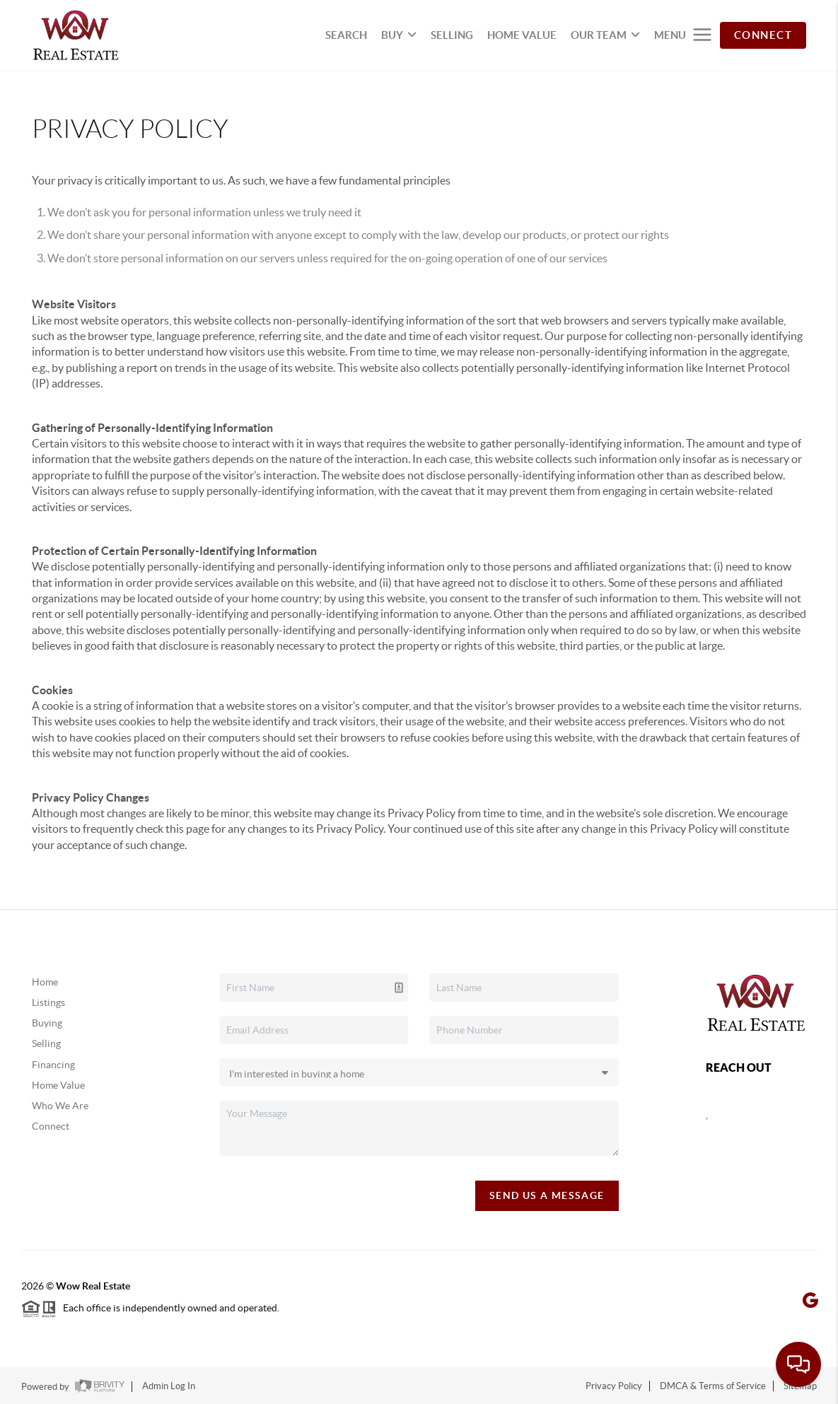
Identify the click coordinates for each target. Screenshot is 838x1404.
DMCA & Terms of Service (713, 1386)
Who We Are (60, 1105)
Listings (48, 1002)
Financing (53, 1064)
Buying (47, 1023)
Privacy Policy (614, 1386)
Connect (50, 1126)
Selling (46, 1043)
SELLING (452, 35)
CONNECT (763, 35)
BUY (399, 35)
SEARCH (346, 35)
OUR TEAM (605, 35)
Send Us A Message (547, 1195)
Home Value (58, 1085)
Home (45, 982)
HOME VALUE (522, 35)
